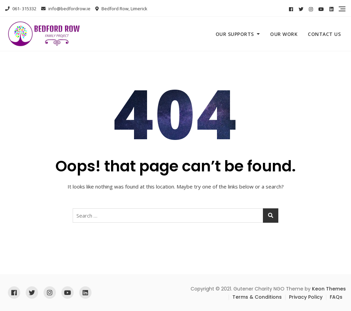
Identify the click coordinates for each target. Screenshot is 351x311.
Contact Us (324, 34)
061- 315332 (20, 8)
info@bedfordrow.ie (65, 8)
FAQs (336, 297)
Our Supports (235, 34)
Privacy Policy (306, 297)
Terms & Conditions (257, 297)
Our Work (284, 34)
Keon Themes (329, 288)
